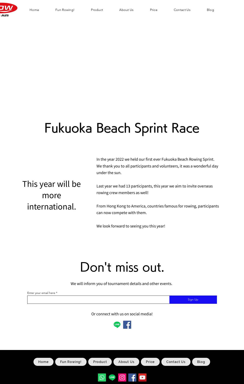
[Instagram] (122, 377)
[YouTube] (142, 377)
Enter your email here (41, 292)
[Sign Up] (193, 300)
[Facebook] (127, 325)
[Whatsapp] (102, 377)
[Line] (112, 377)
